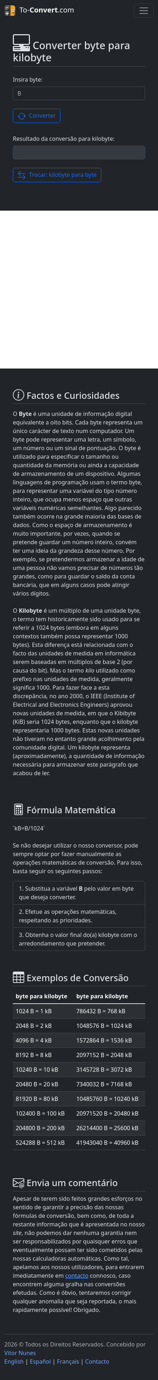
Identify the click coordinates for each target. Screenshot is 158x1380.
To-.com (39, 10)
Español (40, 1361)
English (14, 1361)
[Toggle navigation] (144, 11)
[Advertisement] (79, 290)
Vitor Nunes (20, 1353)
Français (68, 1361)
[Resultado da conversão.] (79, 152)
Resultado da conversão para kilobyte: (63, 139)
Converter (36, 116)
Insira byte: (27, 79)
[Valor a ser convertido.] (79, 93)
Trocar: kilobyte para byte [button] (57, 175)
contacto (76, 1275)
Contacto (97, 1361)
